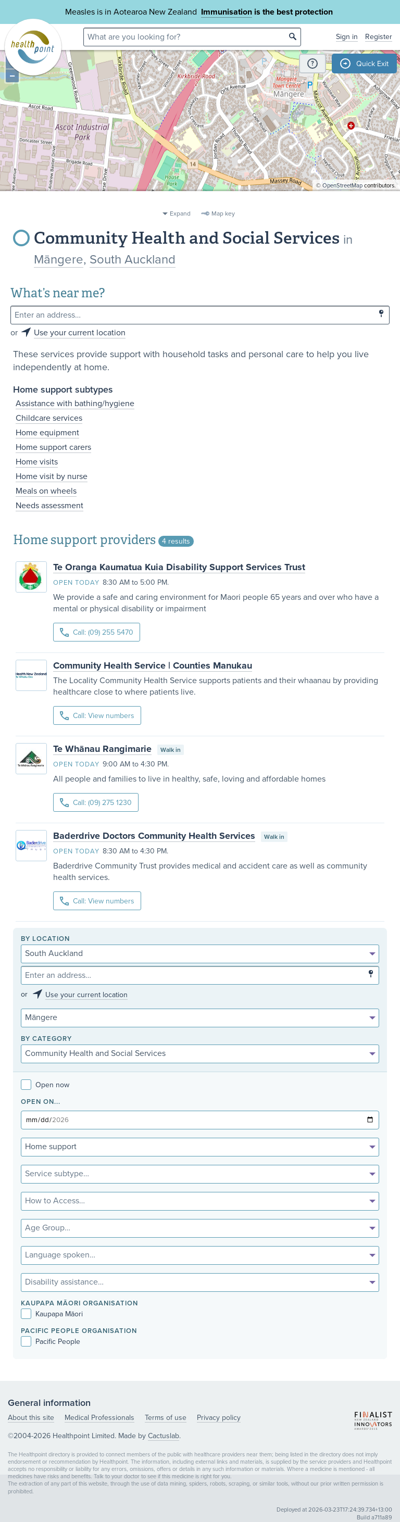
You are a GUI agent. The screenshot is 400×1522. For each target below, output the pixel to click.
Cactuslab (163, 1435)
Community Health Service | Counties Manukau (152, 665)
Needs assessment (49, 505)
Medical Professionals (99, 1417)
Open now (45, 1085)
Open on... (40, 1102)
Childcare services (49, 418)
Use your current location (80, 333)
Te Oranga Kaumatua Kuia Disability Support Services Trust (179, 567)
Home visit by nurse (52, 476)
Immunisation (226, 12)
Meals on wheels (46, 491)
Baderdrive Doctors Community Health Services (154, 835)
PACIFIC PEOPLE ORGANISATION (79, 1331)
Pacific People (50, 1342)
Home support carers (53, 447)
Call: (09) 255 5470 (96, 632)
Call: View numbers (97, 715)
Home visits (37, 462)
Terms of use (165, 1417)
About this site (31, 1417)
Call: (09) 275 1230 (96, 802)
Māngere (58, 259)
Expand (180, 213)
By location (45, 939)
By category (46, 1039)
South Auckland (133, 259)
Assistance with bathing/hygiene (75, 403)
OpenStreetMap (342, 200)
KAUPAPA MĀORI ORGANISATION (79, 1303)
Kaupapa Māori (52, 1314)
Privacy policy (219, 1417)
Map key (223, 213)
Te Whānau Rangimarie (102, 748)
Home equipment (47, 432)
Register (378, 36)
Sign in (347, 36)
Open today (76, 582)
